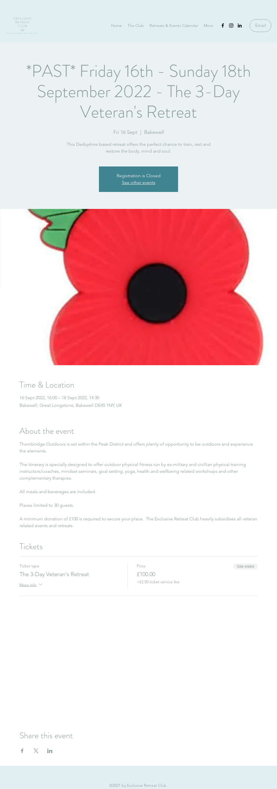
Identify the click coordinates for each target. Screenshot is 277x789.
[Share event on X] (36, 751)
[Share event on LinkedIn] (50, 751)
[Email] (260, 25)
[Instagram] (231, 25)
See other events (138, 182)
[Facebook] (223, 25)
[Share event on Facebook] (22, 751)
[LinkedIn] (240, 25)
